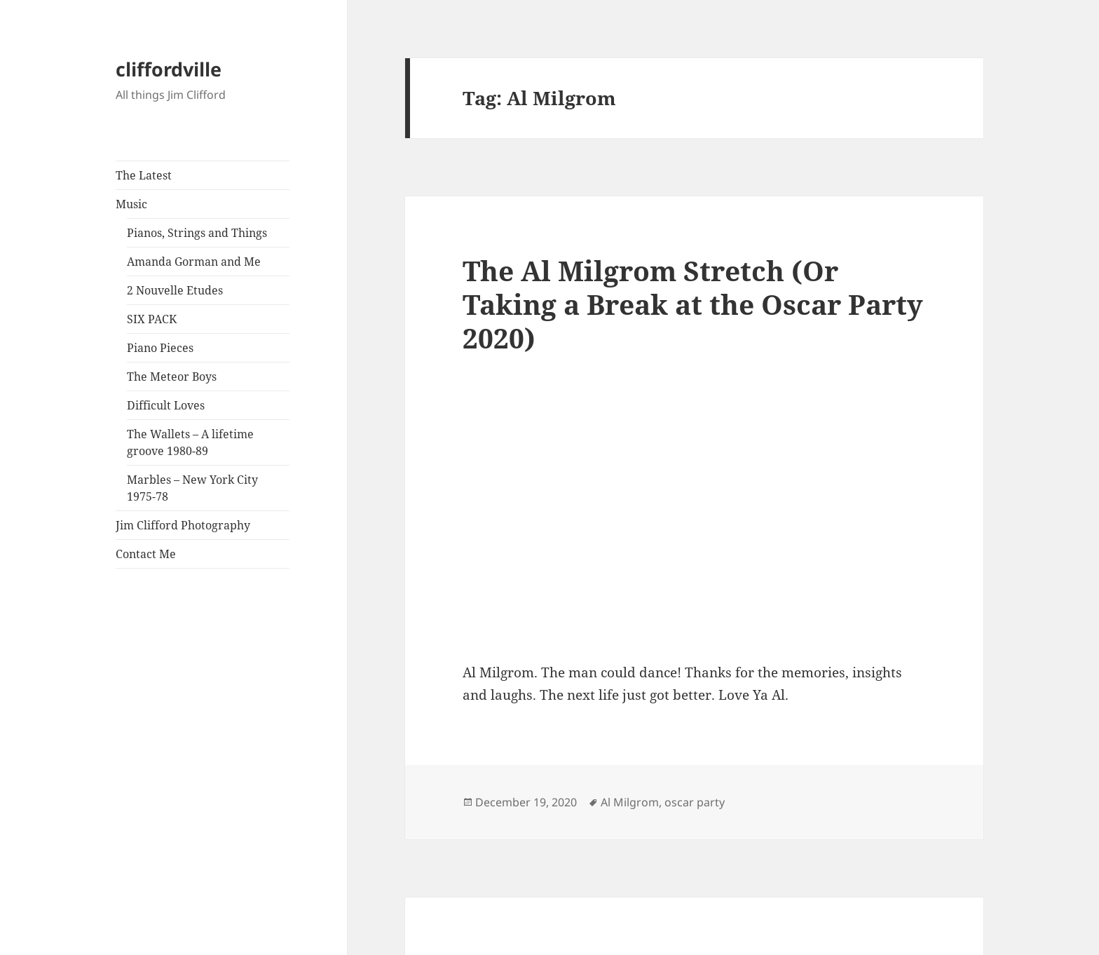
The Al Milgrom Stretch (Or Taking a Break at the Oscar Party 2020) (693, 304)
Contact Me (146, 554)
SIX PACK (152, 319)
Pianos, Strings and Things (197, 233)
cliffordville (168, 69)
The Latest (144, 175)
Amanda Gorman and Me (194, 261)
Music (131, 204)
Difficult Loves (166, 405)
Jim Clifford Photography (183, 525)
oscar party (694, 802)
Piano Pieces (160, 347)
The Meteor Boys (172, 376)
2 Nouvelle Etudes (175, 290)
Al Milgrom (630, 802)
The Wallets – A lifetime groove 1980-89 (190, 442)
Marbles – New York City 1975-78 (192, 488)
